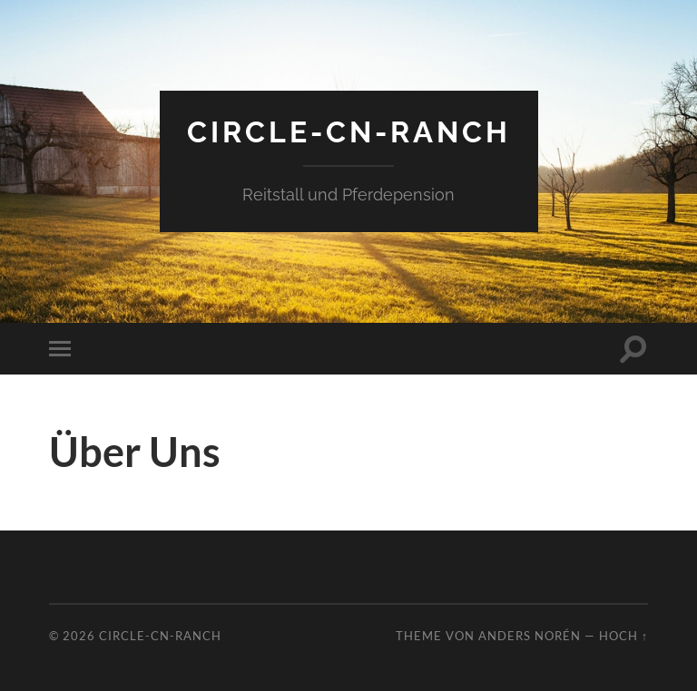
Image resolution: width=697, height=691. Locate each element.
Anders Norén (529, 635)
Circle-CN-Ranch (349, 132)
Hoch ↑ (623, 635)
